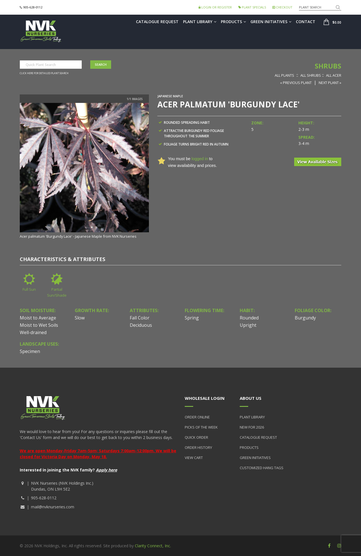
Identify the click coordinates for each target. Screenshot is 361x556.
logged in (199, 158)
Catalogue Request (157, 21)
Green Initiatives (270, 21)
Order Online (197, 417)
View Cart (194, 457)
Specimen (30, 351)
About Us (250, 398)
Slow (80, 318)
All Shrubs (310, 75)
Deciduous (141, 325)
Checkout (282, 7)
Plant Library (199, 21)
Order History (198, 447)
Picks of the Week (201, 427)
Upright (248, 325)
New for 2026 (252, 427)
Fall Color (139, 318)
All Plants (284, 75)
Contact (305, 21)
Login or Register (215, 7)
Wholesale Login (204, 398)
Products (233, 21)
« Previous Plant (296, 82)
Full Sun (29, 289)
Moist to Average (38, 318)
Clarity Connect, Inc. (153, 545)
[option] (84, 171)
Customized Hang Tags (261, 467)
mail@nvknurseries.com (52, 506)
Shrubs (328, 65)
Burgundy (305, 318)
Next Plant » (330, 82)
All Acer (333, 75)
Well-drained (33, 332)
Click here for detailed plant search (44, 73)
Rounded (249, 318)
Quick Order (196, 437)
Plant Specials (252, 7)
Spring (192, 318)
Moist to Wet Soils (39, 325)
